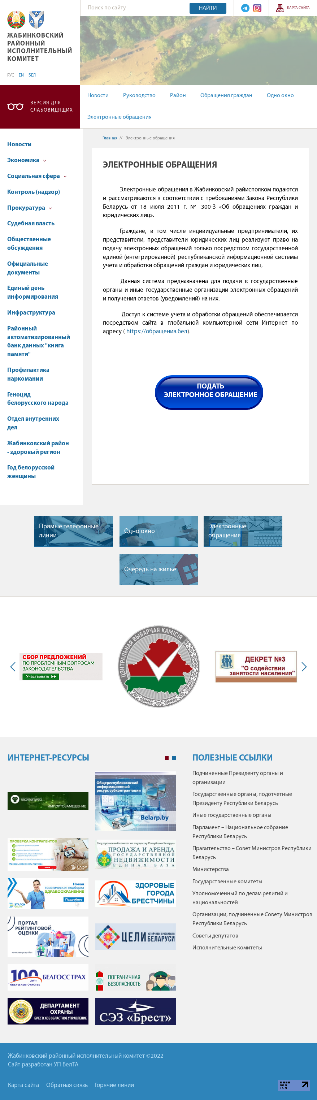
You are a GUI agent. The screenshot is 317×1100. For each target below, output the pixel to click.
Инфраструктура (31, 313)
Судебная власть (31, 224)
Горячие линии (114, 1085)
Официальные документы (27, 268)
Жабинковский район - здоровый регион (38, 448)
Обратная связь (67, 1085)
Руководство (139, 96)
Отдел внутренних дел (33, 423)
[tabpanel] (92, 901)
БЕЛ (32, 75)
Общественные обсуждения (29, 244)
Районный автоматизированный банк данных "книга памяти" (38, 342)
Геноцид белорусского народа (38, 399)
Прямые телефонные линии (69, 531)
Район (178, 96)
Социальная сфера (37, 176)
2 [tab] (174, 758)
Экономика (26, 160)
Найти (208, 8)
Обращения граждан (226, 96)
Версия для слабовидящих (51, 106)
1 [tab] (167, 758)
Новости (98, 96)
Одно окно (280, 96)
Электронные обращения (119, 117)
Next (302, 667)
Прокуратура (29, 208)
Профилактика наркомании (28, 374)
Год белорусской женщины (31, 472)
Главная (110, 138)
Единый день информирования (32, 292)
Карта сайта (298, 8)
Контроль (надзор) (33, 192)
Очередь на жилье (150, 569)
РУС (10, 75)
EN (21, 75)
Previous (14, 667)
